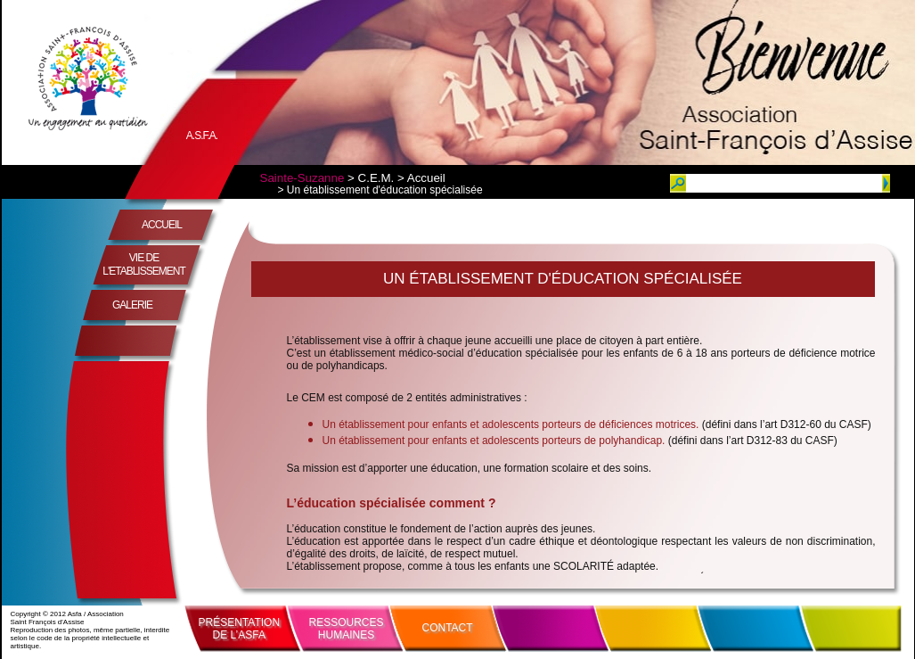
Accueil (426, 178)
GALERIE (132, 305)
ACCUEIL (162, 224)
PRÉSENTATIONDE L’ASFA (240, 628)
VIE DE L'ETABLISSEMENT (143, 264)
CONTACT (447, 628)
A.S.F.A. (201, 135)
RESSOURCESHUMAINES (346, 628)
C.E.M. (376, 178)
